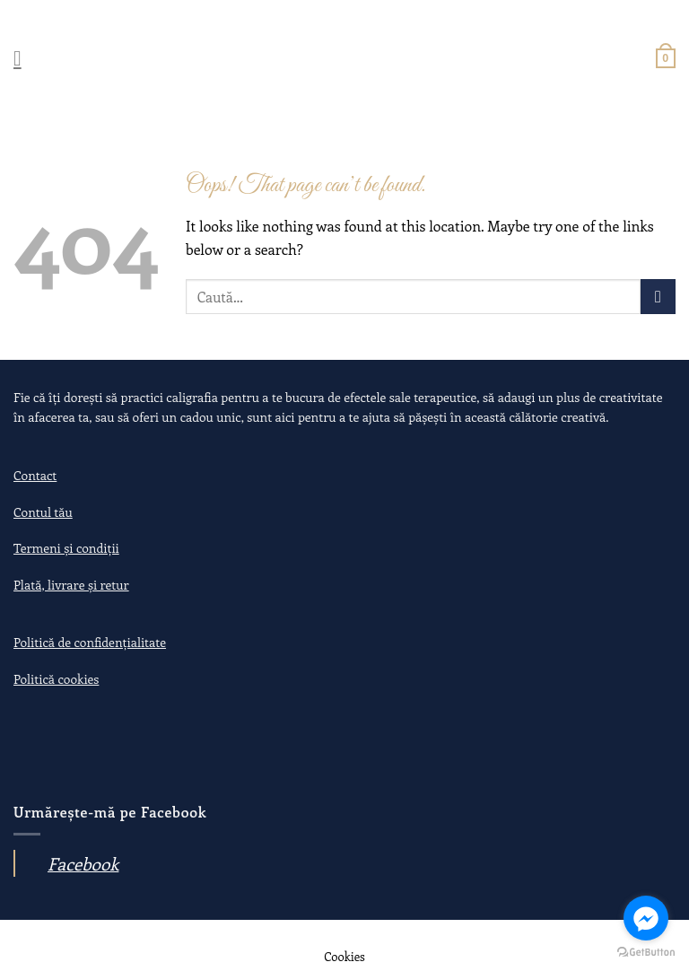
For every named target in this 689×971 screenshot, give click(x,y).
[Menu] (24, 58)
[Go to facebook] (646, 918)
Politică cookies (56, 678)
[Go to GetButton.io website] (646, 952)
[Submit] (658, 296)
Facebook (83, 863)
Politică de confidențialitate (89, 642)
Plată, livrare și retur (71, 584)
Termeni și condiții (66, 547)
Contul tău (43, 511)
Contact (35, 475)
